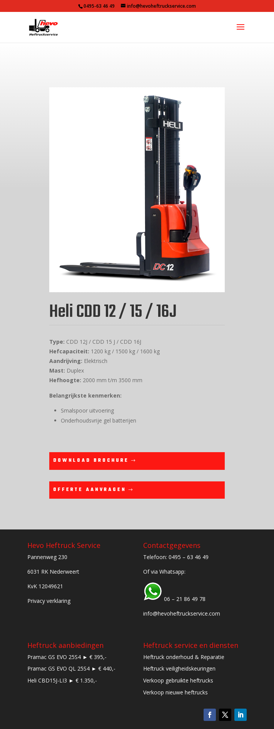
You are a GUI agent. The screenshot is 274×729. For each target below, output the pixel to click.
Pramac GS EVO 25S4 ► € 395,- (67, 657)
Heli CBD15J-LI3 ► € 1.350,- (62, 680)
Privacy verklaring (48, 600)
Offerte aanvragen (89, 490)
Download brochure (91, 460)
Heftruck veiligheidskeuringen (179, 668)
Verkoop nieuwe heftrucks (175, 692)
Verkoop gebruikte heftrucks (178, 680)
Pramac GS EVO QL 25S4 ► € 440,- (71, 668)
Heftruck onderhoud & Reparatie (183, 657)
